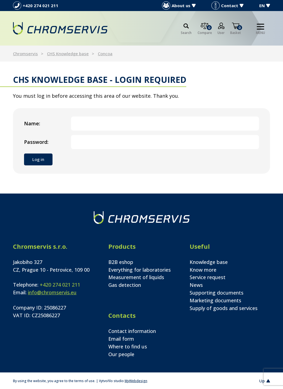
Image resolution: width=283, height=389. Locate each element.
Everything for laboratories (139, 269)
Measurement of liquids (136, 277)
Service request (208, 277)
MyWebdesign (136, 381)
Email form (121, 338)
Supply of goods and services (224, 308)
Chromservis (25, 53)
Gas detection (124, 285)
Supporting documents (216, 292)
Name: (32, 123)
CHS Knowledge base (68, 53)
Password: (36, 142)
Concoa (105, 53)
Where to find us (127, 346)
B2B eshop (120, 262)
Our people (121, 354)
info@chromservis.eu (52, 292)
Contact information (132, 331)
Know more (203, 269)
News (196, 285)
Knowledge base (209, 262)
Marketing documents (215, 300)
